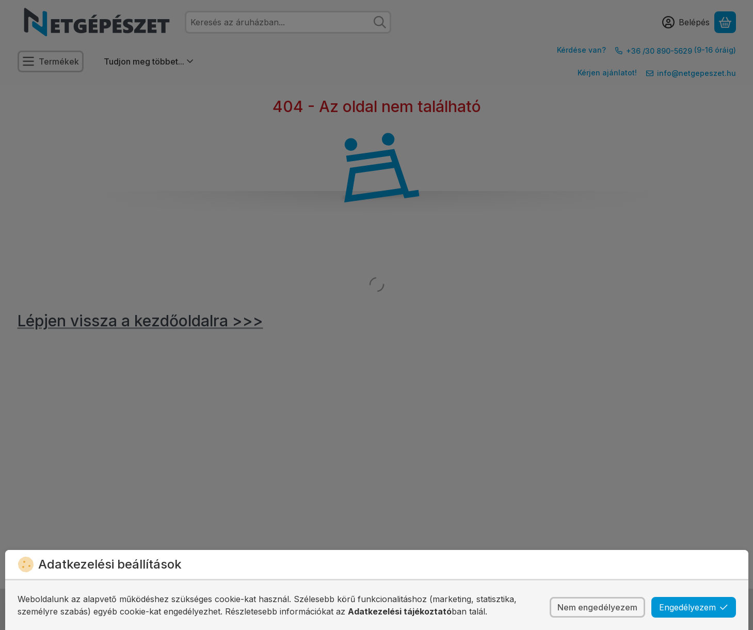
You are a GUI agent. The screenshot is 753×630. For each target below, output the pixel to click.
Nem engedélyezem (597, 607)
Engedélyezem (693, 607)
